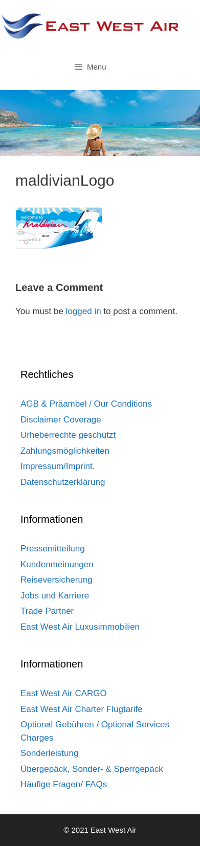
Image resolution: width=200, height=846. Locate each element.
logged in (83, 311)
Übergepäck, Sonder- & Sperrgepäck (91, 769)
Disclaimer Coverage (60, 420)
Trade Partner (47, 611)
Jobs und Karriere (54, 595)
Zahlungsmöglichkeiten (64, 451)
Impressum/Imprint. (57, 466)
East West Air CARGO (63, 693)
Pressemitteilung (52, 548)
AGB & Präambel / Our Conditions (86, 404)
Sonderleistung (49, 753)
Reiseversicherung (56, 580)
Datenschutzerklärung (62, 482)
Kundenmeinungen (57, 564)
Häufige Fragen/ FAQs (63, 784)
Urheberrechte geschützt (68, 435)
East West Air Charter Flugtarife (81, 709)
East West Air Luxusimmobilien (80, 627)
